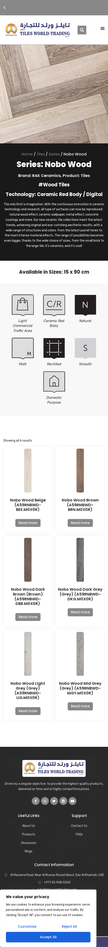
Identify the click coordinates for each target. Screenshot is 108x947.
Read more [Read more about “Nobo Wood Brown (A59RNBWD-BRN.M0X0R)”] (80, 523)
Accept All (48, 937)
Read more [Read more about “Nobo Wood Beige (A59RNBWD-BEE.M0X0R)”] (28, 523)
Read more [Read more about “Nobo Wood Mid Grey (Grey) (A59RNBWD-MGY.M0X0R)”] (80, 706)
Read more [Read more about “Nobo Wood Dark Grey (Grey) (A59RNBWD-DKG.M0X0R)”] (80, 612)
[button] (4, 7)
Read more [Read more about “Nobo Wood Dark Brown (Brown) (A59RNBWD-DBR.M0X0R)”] (28, 617)
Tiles (41, 154)
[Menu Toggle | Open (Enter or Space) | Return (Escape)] (102, 28)
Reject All (69, 926)
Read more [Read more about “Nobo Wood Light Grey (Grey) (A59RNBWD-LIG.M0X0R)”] (28, 711)
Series (54, 154)
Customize (27, 926)
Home (27, 154)
